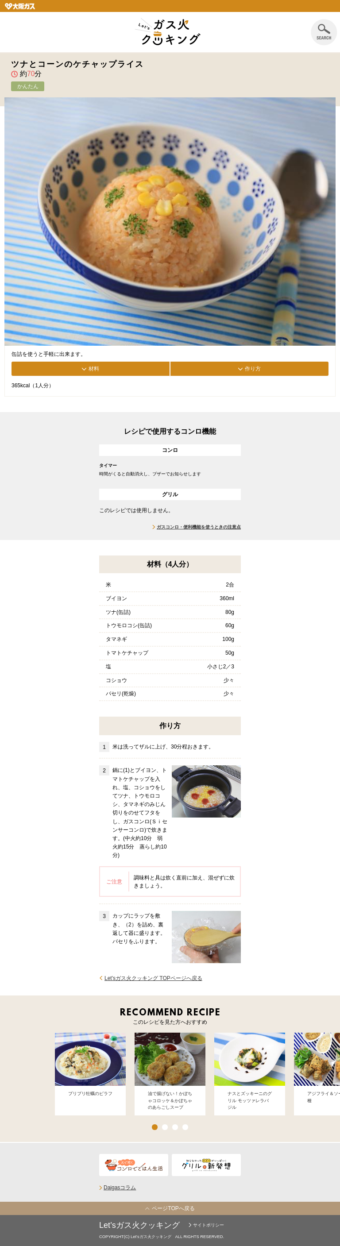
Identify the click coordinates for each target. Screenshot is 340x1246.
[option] (90, 1074)
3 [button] (175, 1127)
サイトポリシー (208, 1225)
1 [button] (155, 1127)
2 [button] (165, 1127)
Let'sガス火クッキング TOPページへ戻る (153, 978)
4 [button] (185, 1127)
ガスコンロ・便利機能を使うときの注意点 (199, 527)
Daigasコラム (120, 1187)
